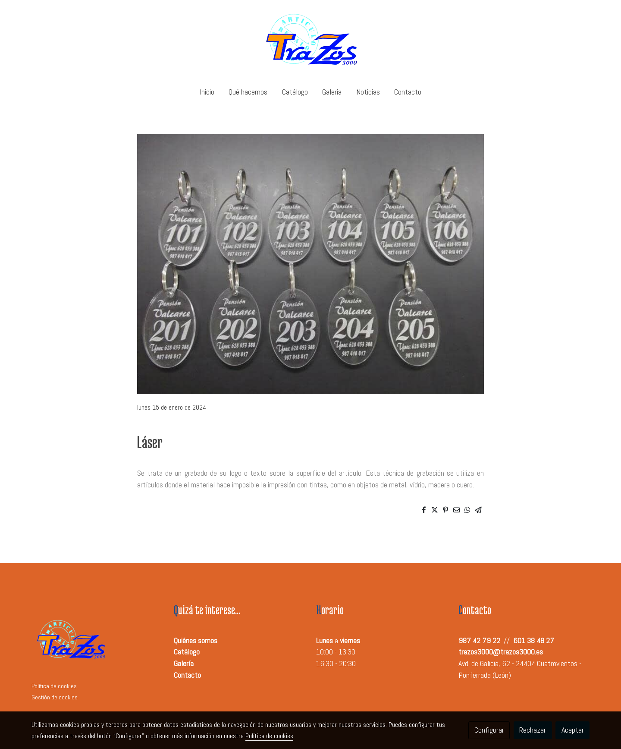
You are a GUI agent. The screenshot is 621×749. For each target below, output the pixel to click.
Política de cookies (54, 686)
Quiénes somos (195, 640)
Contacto (187, 675)
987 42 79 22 (479, 640)
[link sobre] (97, 641)
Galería (184, 663)
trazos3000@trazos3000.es (500, 652)
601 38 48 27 (533, 640)
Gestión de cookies (54, 697)
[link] (310, 39)
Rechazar (532, 730)
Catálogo (187, 652)
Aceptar (572, 730)
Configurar (489, 730)
